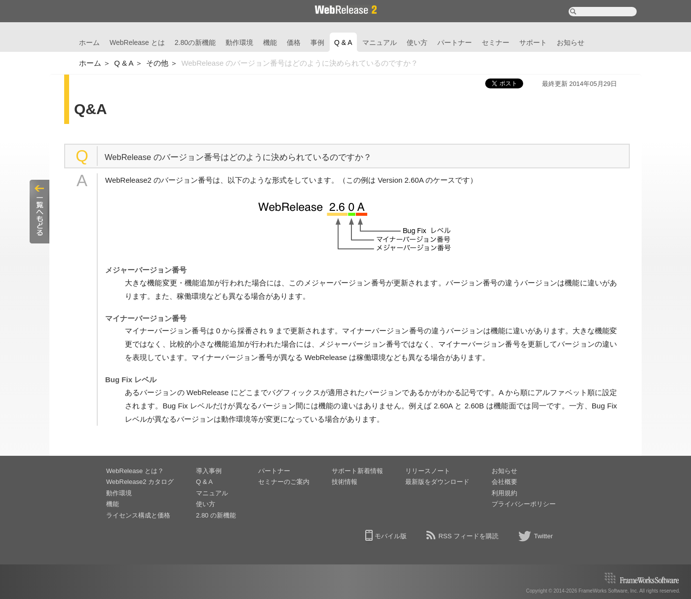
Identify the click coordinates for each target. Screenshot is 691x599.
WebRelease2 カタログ (140, 481)
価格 (294, 42)
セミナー (495, 42)
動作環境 (239, 42)
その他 (157, 63)
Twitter (543, 536)
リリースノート (427, 471)
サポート (533, 42)
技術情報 (344, 481)
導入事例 (209, 471)
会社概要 (504, 481)
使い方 (417, 42)
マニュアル (379, 42)
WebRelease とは (137, 42)
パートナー (454, 42)
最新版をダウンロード (437, 481)
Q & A (343, 42)
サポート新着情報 (357, 471)
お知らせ (570, 42)
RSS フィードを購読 (468, 536)
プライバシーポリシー (524, 504)
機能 (270, 42)
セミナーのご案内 (283, 481)
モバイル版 (391, 536)
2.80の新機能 (195, 42)
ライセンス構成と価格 (138, 515)
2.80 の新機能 (216, 515)
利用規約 (504, 493)
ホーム (89, 42)
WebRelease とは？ (135, 471)
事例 (317, 42)
